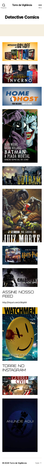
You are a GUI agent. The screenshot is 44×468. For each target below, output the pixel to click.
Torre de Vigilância (22, 5)
